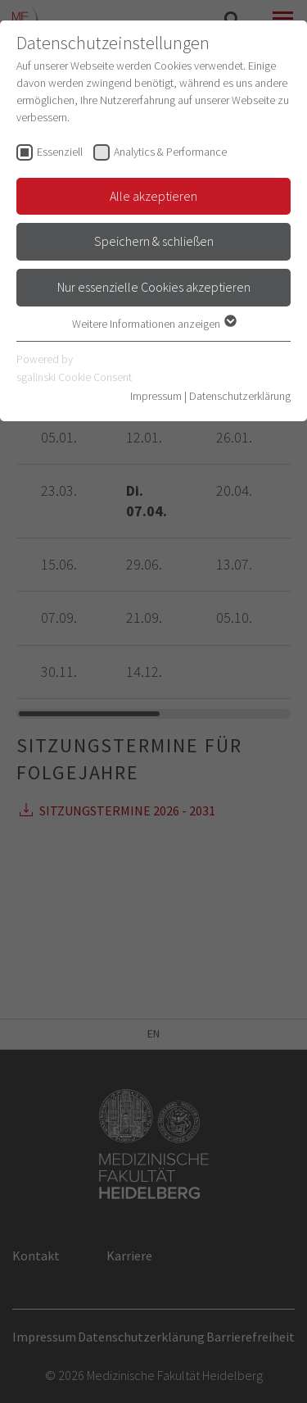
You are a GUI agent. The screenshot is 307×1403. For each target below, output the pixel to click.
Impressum (156, 395)
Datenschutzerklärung (240, 395)
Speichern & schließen (154, 241)
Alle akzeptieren (153, 196)
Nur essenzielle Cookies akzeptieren (154, 287)
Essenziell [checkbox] (60, 151)
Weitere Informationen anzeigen (153, 323)
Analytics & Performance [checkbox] (170, 151)
